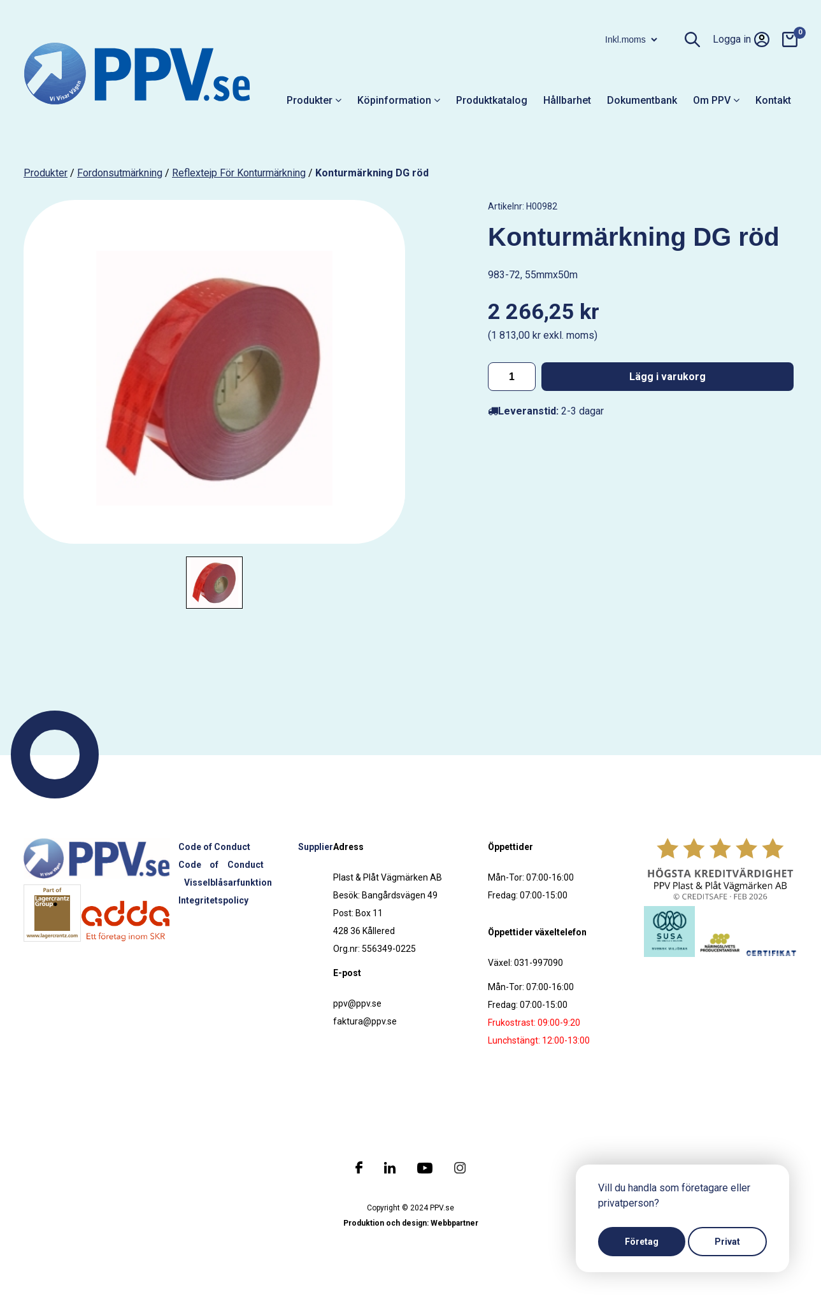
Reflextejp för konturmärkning (239, 173)
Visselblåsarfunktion (228, 882)
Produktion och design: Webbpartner (410, 1223)
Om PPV (716, 100)
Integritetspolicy (213, 900)
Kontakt (773, 100)
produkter (46, 173)
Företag (642, 1242)
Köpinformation (398, 100)
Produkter (314, 100)
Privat (727, 1242)
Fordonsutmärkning (119, 173)
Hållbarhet (567, 100)
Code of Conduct (214, 847)
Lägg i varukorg (667, 377)
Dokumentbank (642, 100)
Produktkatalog (491, 100)
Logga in (741, 39)
